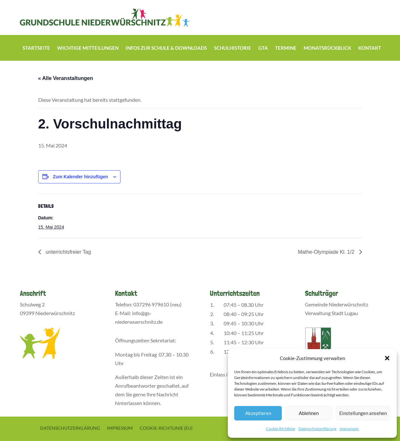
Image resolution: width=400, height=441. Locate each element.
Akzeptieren (258, 413)
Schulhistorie (232, 48)
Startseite (36, 48)
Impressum (349, 428)
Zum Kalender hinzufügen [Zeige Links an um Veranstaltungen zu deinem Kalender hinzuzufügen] (80, 176)
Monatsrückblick (327, 48)
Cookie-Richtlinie (280, 428)
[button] (387, 358)
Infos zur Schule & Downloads (166, 48)
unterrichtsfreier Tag (67, 252)
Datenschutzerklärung (317, 428)
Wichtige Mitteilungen (88, 48)
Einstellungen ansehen (363, 413)
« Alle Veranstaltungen (65, 78)
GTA (263, 48)
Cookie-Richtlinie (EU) (166, 427)
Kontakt (369, 48)
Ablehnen (309, 413)
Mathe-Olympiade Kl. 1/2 (327, 252)
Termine (286, 48)
